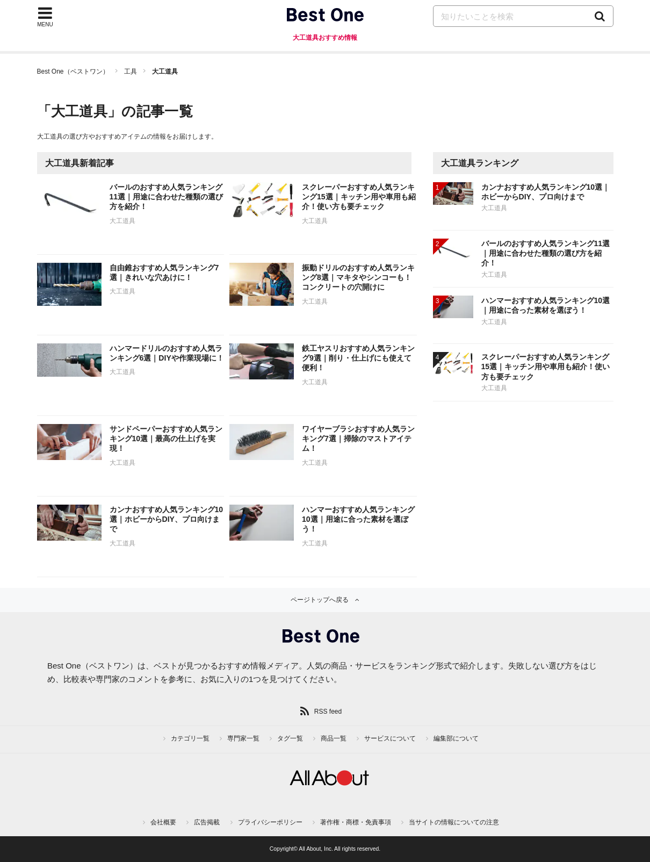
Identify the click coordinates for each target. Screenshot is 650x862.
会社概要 (163, 822)
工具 (130, 71)
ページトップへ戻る (320, 600)
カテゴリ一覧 (190, 738)
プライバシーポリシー (270, 822)
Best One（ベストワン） (73, 71)
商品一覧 (333, 738)
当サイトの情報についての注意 (454, 822)
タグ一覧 (290, 738)
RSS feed (328, 711)
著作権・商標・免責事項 (355, 822)
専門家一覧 (243, 738)
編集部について (456, 738)
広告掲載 (207, 822)
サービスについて (390, 738)
